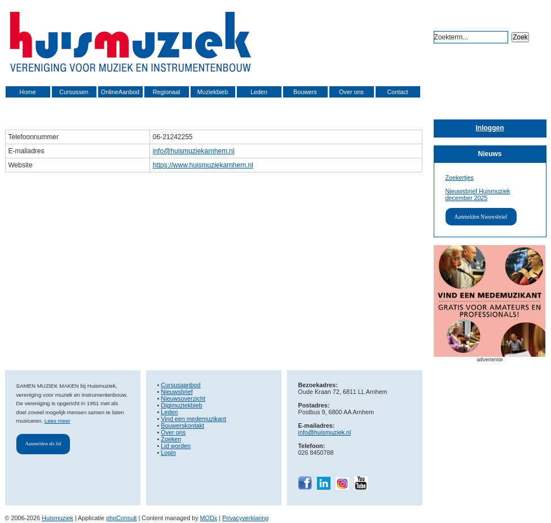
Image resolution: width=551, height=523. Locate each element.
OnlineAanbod (120, 91)
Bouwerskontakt (182, 425)
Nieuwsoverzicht (183, 398)
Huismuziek (57, 518)
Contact (397, 91)
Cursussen (74, 91)
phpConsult (121, 518)
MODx (209, 518)
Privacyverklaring (245, 518)
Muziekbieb (212, 91)
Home (28, 91)
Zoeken (171, 439)
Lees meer (57, 421)
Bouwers (305, 91)
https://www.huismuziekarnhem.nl (203, 165)
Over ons (351, 91)
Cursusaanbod (180, 385)
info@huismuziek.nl (324, 432)
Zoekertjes (460, 177)
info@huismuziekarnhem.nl (194, 151)
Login (168, 452)
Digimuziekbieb (181, 405)
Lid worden (176, 445)
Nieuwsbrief (176, 391)
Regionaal (166, 91)
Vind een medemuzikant (193, 418)
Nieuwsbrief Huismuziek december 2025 (478, 194)
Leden (258, 91)
